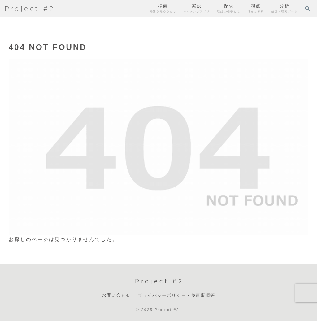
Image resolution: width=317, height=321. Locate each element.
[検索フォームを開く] (307, 8)
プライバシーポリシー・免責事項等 (176, 295)
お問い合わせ (116, 295)
